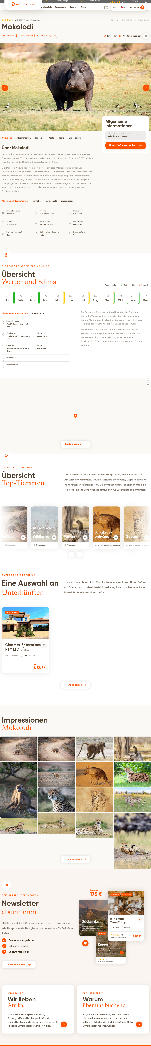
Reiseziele (46, 8)
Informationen (23, 138)
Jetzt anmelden (19, 964)
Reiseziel (39, 138)
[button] (5, 88)
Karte (51, 138)
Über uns (73, 8)
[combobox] (123, 8)
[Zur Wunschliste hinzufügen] (146, 36)
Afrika (114, 20)
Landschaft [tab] (51, 201)
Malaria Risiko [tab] (38, 313)
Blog (83, 8)
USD (114, 8)
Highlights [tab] (36, 201)
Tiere (61, 138)
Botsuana (143, 20)
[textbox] (123, 8)
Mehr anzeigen (74, 685)
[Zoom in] (148, 381)
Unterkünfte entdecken (125, 145)
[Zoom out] (148, 384)
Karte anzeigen (73, 444)
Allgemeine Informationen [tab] (15, 201)
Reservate (60, 8)
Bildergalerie (75, 138)
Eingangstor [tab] (67, 201)
